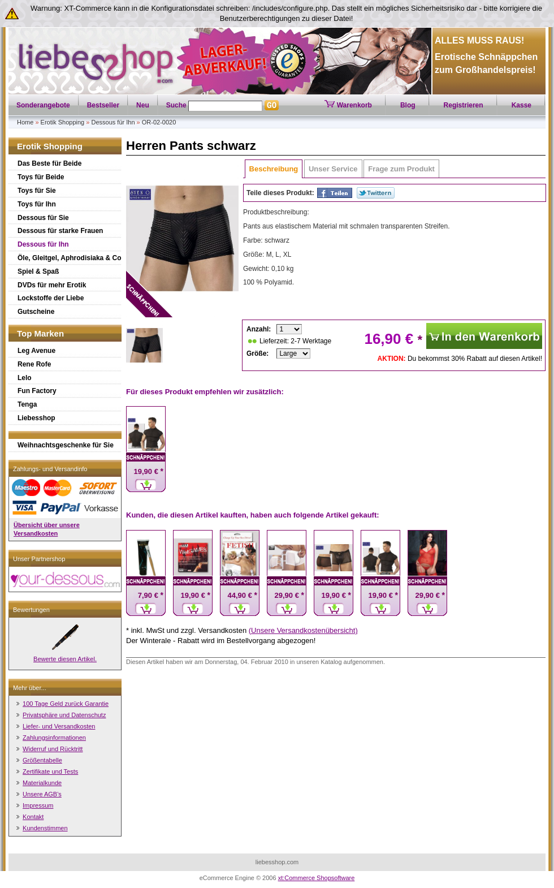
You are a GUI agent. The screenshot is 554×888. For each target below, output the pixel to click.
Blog (408, 105)
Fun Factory (37, 391)
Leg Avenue (36, 351)
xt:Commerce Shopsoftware (316, 877)
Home (25, 122)
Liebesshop (36, 418)
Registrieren (463, 105)
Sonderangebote (43, 105)
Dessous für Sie (43, 218)
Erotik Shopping (63, 122)
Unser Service (333, 169)
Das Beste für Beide (49, 163)
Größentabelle (42, 760)
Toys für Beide (41, 177)
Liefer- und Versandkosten (59, 726)
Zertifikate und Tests (50, 771)
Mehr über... (29, 687)
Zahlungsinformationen (54, 737)
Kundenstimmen (45, 828)
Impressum (38, 805)
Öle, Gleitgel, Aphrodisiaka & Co (70, 258)
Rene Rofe (34, 364)
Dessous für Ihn (113, 122)
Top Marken (40, 333)
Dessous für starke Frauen (60, 231)
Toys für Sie (37, 191)
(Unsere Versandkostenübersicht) (303, 630)
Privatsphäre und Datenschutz (64, 715)
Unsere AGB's (42, 794)
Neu (142, 105)
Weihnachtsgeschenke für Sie (66, 445)
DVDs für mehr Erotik (52, 285)
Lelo (25, 378)
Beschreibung (273, 169)
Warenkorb (348, 105)
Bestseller (103, 105)
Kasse (521, 105)
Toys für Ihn (37, 204)
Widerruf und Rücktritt (53, 748)
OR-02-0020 (159, 122)
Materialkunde (42, 782)
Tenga (27, 404)
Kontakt (33, 816)
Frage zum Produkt (401, 169)
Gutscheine (36, 312)
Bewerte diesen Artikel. (65, 659)
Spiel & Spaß (38, 271)
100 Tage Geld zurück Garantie (66, 703)
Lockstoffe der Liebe (51, 298)
